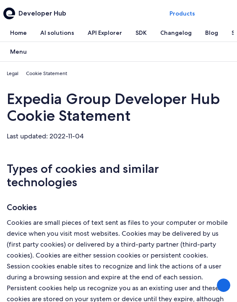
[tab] (18, 32)
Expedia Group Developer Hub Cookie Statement (113, 107)
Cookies (22, 207)
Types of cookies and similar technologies (83, 175)
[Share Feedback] (223, 285)
